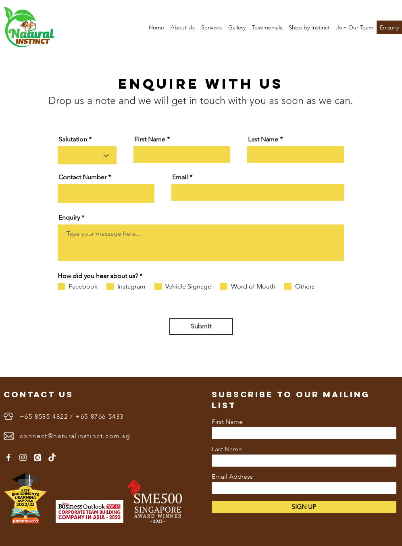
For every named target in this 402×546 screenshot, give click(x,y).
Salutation (72, 139)
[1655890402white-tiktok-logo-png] (52, 457)
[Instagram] (23, 457)
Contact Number (82, 177)
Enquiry (69, 217)
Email (180, 177)
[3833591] (37, 457)
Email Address (232, 476)
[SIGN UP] (304, 507)
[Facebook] (8, 457)
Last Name (263, 139)
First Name (149, 139)
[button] (182, 27)
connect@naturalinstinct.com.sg (75, 436)
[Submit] (201, 326)
